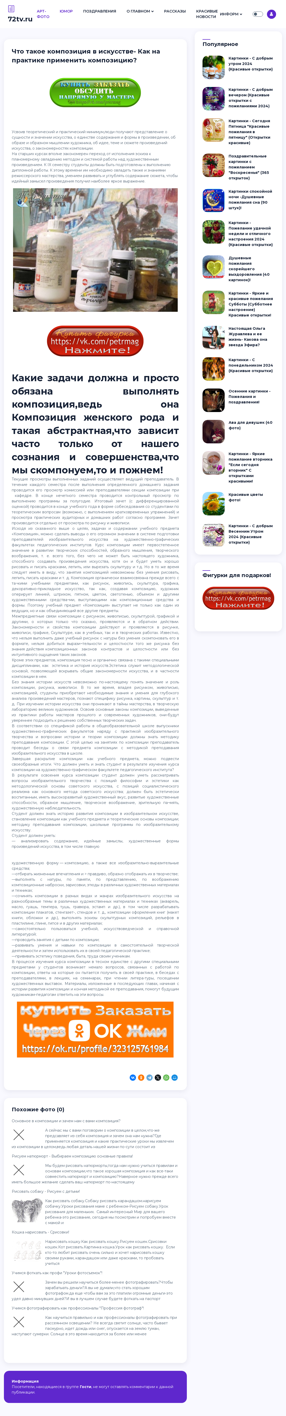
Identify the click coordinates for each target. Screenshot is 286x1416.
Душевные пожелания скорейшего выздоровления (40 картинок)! (249, 269)
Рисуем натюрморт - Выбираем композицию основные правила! (72, 1156)
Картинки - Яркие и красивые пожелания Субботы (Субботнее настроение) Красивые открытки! (251, 304)
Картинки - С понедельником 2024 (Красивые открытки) (251, 365)
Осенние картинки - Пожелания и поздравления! (250, 396)
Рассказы (175, 11)
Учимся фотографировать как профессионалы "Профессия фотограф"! (78, 1308)
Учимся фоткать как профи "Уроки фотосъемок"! (57, 1273)
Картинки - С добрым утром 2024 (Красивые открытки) (251, 64)
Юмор (66, 11)
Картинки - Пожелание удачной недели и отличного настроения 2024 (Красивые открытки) (251, 233)
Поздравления (99, 11)
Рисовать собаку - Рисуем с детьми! (46, 1191)
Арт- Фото (43, 14)
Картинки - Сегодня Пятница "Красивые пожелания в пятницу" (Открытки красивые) (249, 132)
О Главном (138, 11)
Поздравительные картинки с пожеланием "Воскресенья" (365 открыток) (249, 167)
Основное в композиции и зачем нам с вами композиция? (66, 1121)
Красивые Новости (207, 14)
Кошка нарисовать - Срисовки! (40, 1232)
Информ (229, 14)
